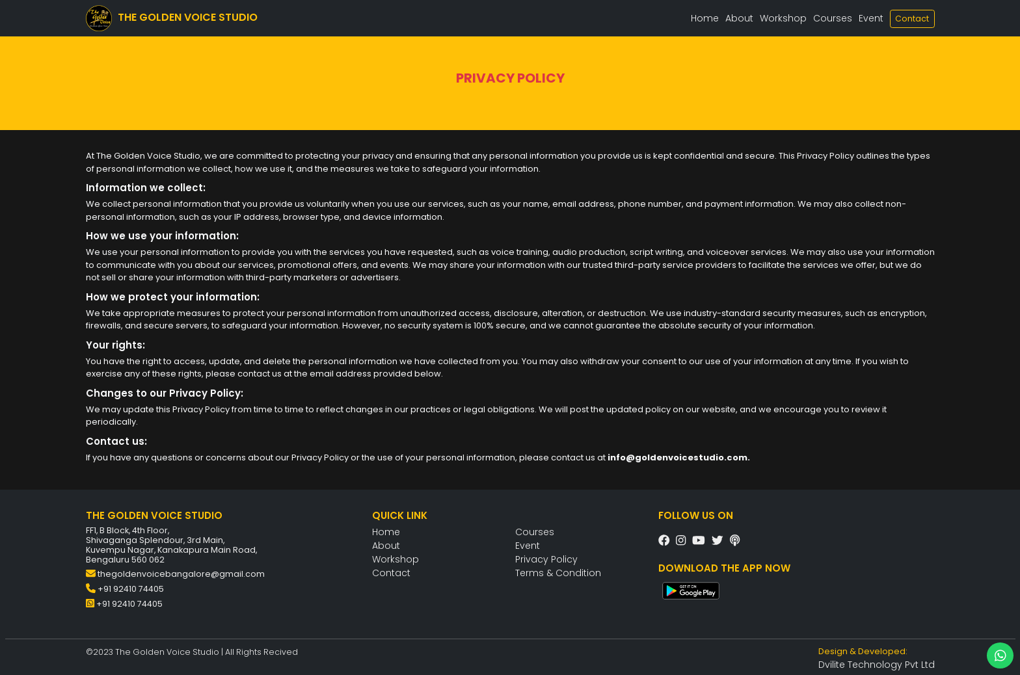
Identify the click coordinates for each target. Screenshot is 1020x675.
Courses (832, 18)
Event (871, 18)
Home (705, 18)
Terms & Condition (558, 572)
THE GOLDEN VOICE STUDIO (172, 18)
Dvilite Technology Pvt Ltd (876, 664)
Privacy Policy (546, 559)
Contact (912, 18)
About (739, 18)
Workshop (783, 18)
